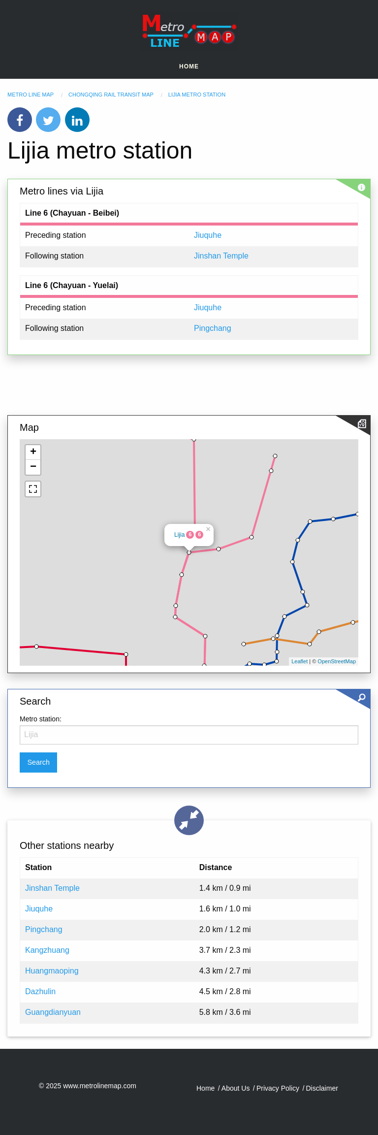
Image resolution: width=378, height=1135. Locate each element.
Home (189, 66)
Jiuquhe (207, 235)
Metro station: (41, 719)
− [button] (33, 467)
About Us (235, 1088)
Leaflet (299, 661)
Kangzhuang (47, 950)
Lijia (179, 534)
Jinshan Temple (221, 256)
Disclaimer (322, 1088)
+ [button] (33, 452)
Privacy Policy (277, 1088)
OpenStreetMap (336, 661)
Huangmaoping (52, 971)
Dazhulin (40, 991)
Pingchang (212, 328)
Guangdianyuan (53, 1012)
